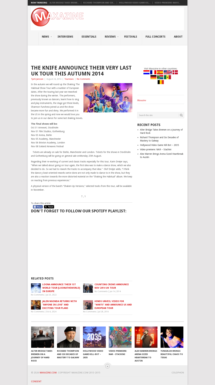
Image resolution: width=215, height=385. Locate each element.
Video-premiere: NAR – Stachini (155, 149)
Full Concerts (155, 36)
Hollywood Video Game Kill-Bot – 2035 (159, 145)
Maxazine (141, 100)
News (45, 36)
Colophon (178, 372)
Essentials (89, 36)
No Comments (83, 79)
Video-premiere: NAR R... (167, 3)
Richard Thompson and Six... (99, 3)
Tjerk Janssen (37, 79)
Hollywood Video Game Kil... (134, 3)
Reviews (110, 36)
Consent (36, 381)
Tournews (69, 79)
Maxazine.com (48, 372)
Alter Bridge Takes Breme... (64, 3)
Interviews (65, 36)
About (178, 36)
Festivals (130, 36)
